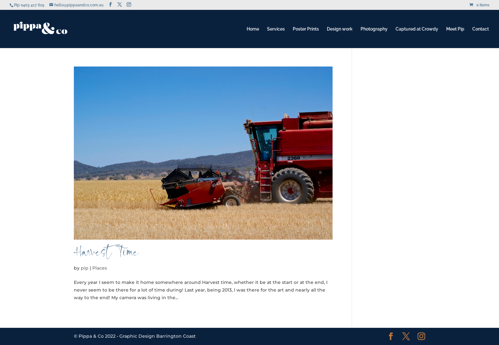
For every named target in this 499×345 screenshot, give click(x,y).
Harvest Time (106, 255)
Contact (480, 29)
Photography (374, 29)
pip (84, 268)
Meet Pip (455, 29)
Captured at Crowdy (417, 29)
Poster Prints (306, 29)
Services (276, 29)
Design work (340, 29)
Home (253, 29)
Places (99, 268)
